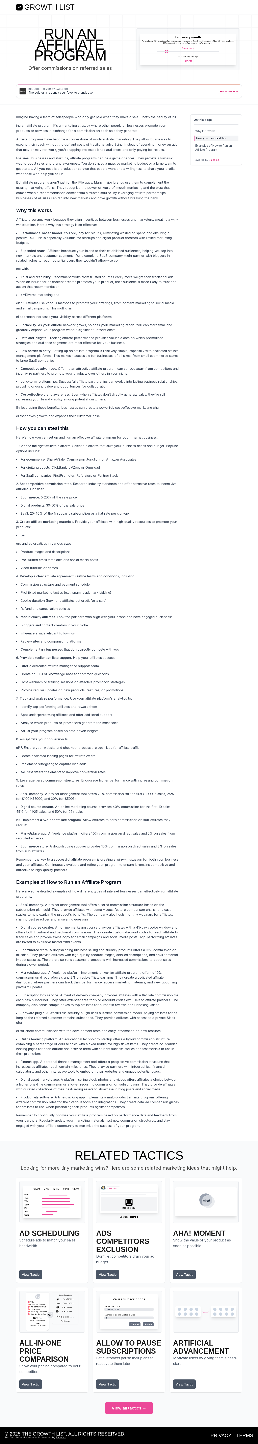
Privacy (220, 1436)
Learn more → (228, 91)
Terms (244, 1436)
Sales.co (214, 159)
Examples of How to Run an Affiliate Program (213, 147)
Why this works (205, 131)
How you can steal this (211, 138)
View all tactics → (129, 1408)
